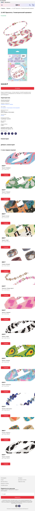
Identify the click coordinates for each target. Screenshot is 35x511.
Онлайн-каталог (4, 485)
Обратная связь (21, 481)
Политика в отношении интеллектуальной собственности (17, 508)
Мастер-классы (4, 481)
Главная (3, 8)
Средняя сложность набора (7, 104)
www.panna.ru (7, 2)
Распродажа (3, 477)
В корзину (17, 88)
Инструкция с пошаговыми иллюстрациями (10, 107)
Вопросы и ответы (5, 483)
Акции (2, 479)
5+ (15, 133)
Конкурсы (20, 477)
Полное (2, 115)
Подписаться (17, 497)
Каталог (8, 8)
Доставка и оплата (22, 479)
